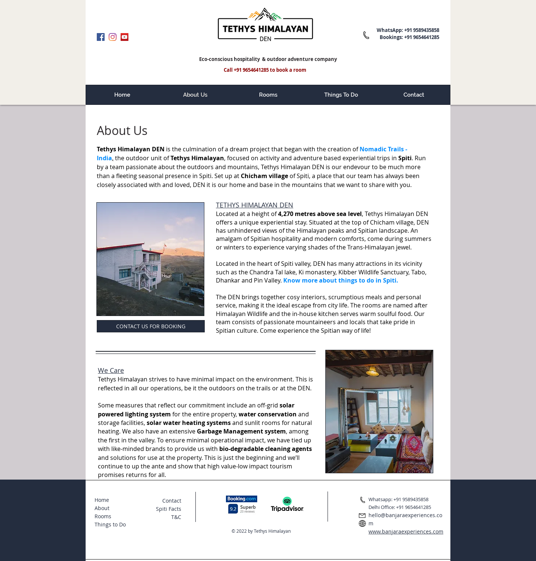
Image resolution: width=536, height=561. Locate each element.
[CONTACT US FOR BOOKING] (151, 326)
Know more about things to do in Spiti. (340, 280)
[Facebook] (101, 37)
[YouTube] (124, 37)
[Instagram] (113, 37)
